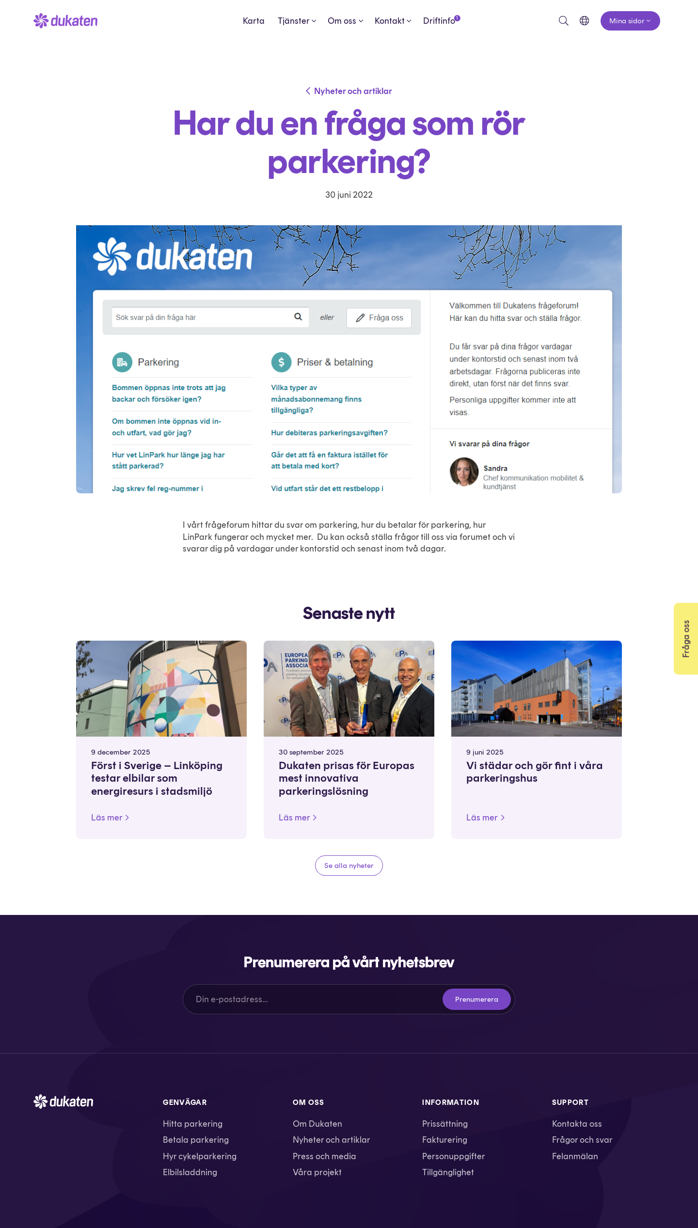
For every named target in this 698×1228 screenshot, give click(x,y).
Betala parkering (196, 1139)
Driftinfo (439, 20)
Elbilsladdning (190, 1172)
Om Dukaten (317, 1123)
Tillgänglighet (448, 1172)
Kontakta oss (577, 1123)
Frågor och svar (582, 1139)
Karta (254, 21)
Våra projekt (317, 1172)
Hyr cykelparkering (200, 1156)
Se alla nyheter (349, 865)
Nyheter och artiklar (353, 91)
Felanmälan (575, 1156)
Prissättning (445, 1123)
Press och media (324, 1156)
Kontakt (390, 21)
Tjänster (294, 21)
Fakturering (444, 1139)
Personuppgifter (453, 1156)
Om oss (342, 21)
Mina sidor (627, 20)
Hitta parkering (192, 1123)
